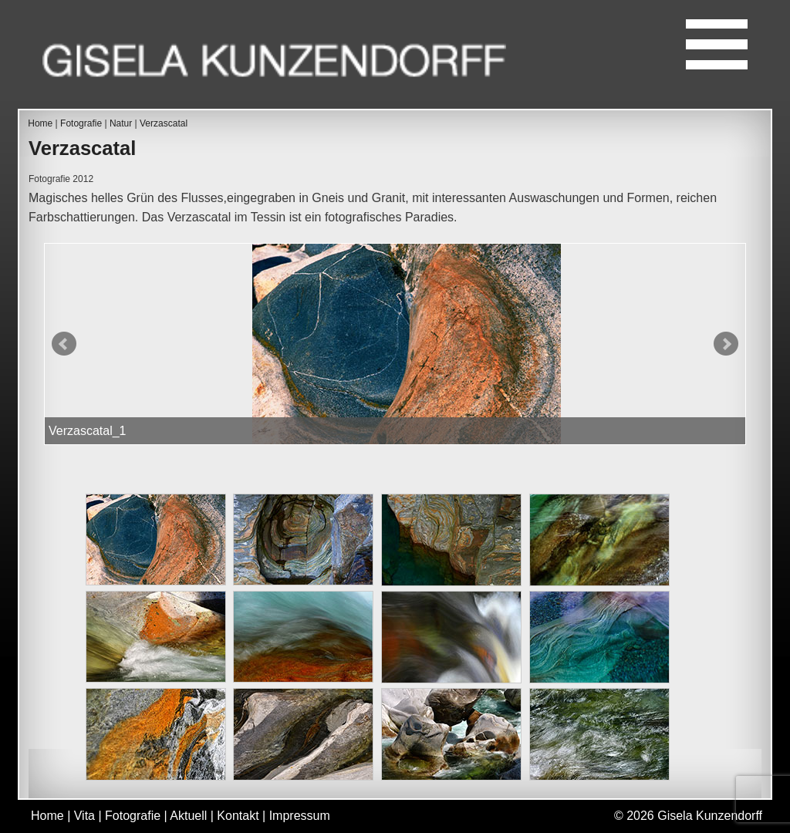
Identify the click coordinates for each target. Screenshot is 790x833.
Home (40, 123)
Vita (84, 815)
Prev (64, 344)
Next (726, 344)
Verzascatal (163, 123)
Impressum (299, 815)
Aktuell (188, 815)
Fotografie (81, 123)
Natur (121, 123)
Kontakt (237, 815)
